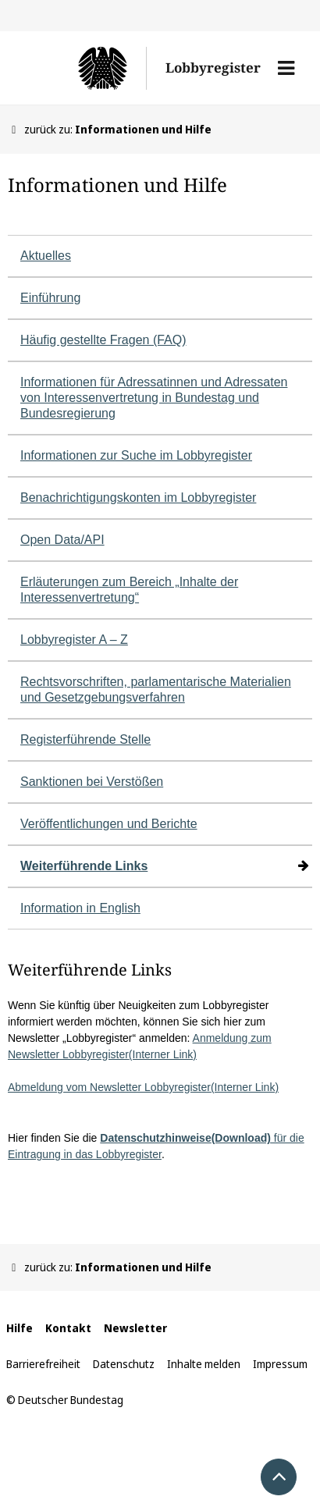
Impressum (280, 1363)
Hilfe (19, 1327)
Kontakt (68, 1327)
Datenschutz (124, 1363)
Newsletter (135, 1327)
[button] (286, 68)
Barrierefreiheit (43, 1363)
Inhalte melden (203, 1363)
